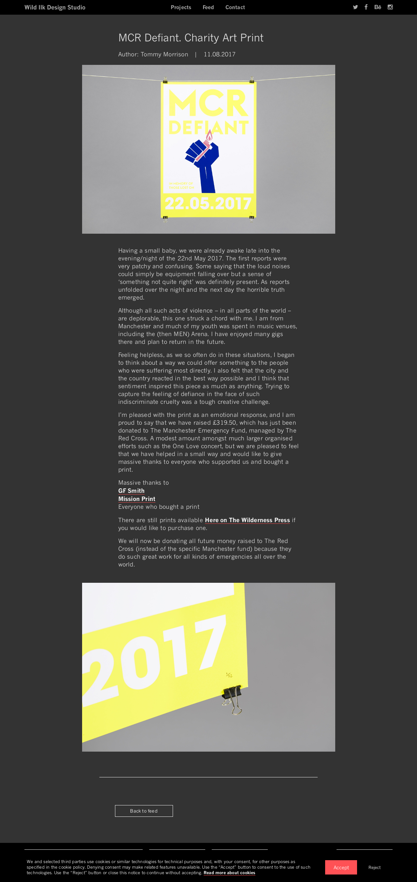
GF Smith (131, 490)
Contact (235, 7)
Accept (341, 867)
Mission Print (137, 498)
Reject (374, 867)
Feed (208, 7)
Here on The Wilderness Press (247, 519)
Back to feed (143, 811)
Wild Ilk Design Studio (54, 7)
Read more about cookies (229, 872)
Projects (181, 7)
